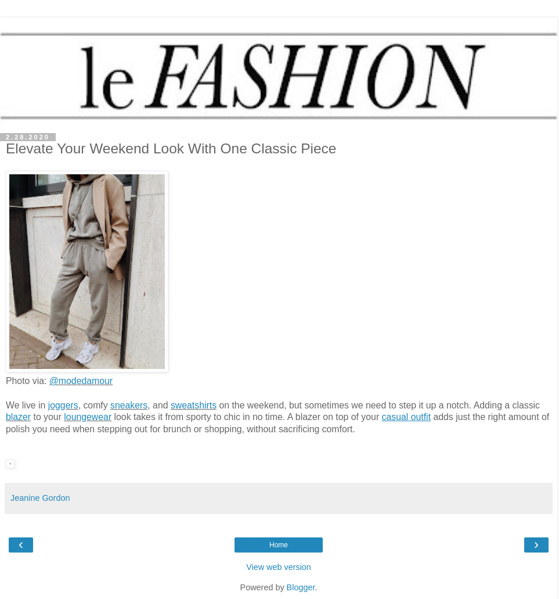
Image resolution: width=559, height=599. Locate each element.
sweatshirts (194, 405)
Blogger (301, 587)
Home (278, 545)
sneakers (128, 405)
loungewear (87, 417)
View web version (278, 567)
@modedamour (81, 381)
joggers (63, 405)
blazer (18, 417)
